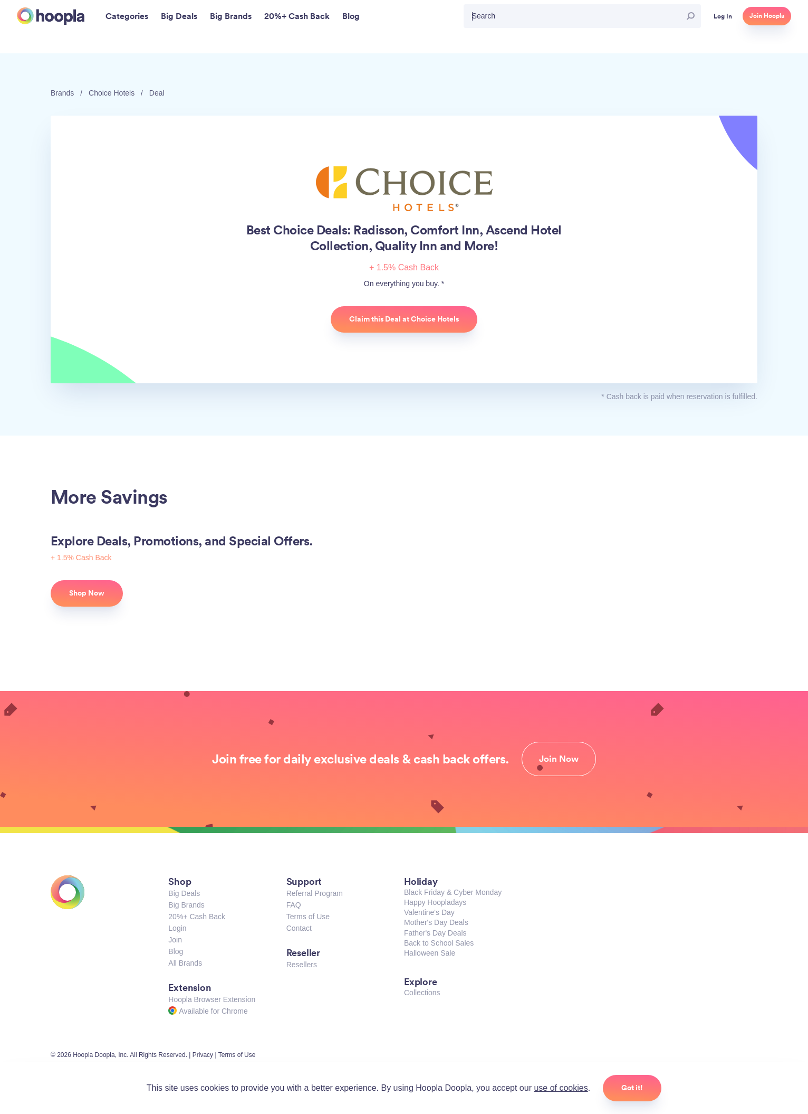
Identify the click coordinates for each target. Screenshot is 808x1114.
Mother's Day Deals (436, 922)
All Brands (185, 963)
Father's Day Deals (435, 933)
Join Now (559, 758)
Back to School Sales (439, 943)
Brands (62, 93)
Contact (299, 928)
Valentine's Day (429, 912)
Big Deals (184, 893)
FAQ (293, 905)
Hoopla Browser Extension (211, 999)
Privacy (203, 1055)
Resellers (301, 964)
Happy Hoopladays (435, 902)
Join (175, 940)
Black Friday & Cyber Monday (453, 892)
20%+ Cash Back (196, 916)
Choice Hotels (111, 93)
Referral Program (314, 893)
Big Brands (186, 905)
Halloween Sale (429, 953)
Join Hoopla (766, 16)
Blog (175, 951)
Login (177, 928)
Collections (422, 992)
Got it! (632, 1087)
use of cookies (561, 1087)
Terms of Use (308, 916)
